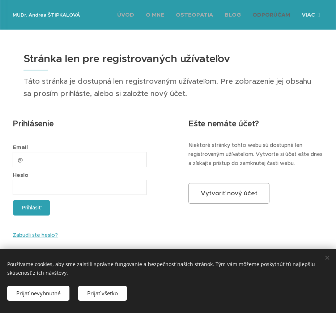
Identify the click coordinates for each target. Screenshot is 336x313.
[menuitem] (127, 15)
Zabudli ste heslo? (35, 235)
